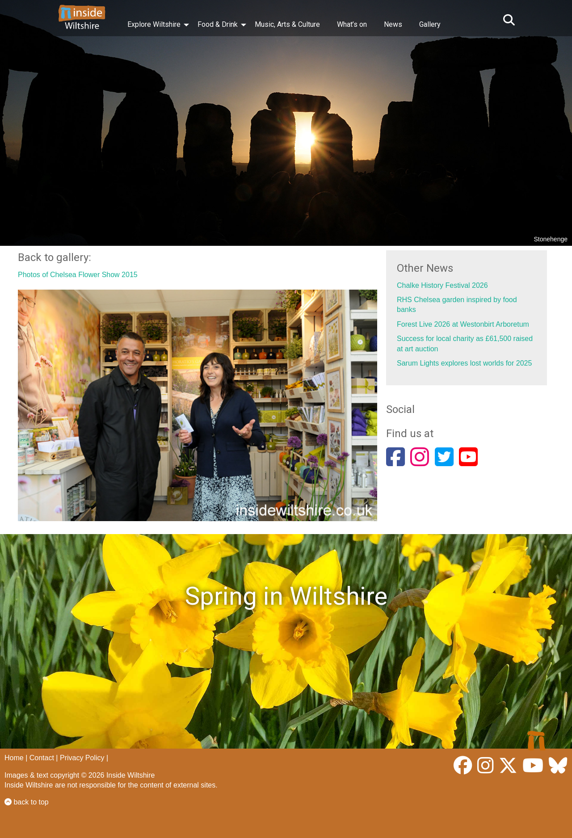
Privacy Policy (82, 758)
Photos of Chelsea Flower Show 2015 (78, 274)
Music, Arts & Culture (287, 24)
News (393, 24)
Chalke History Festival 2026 (442, 285)
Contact (41, 758)
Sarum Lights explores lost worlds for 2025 (464, 363)
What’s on (352, 24)
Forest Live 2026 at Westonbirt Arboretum (463, 324)
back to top (26, 802)
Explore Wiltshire (154, 24)
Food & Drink (218, 24)
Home (14, 758)
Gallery (430, 24)
